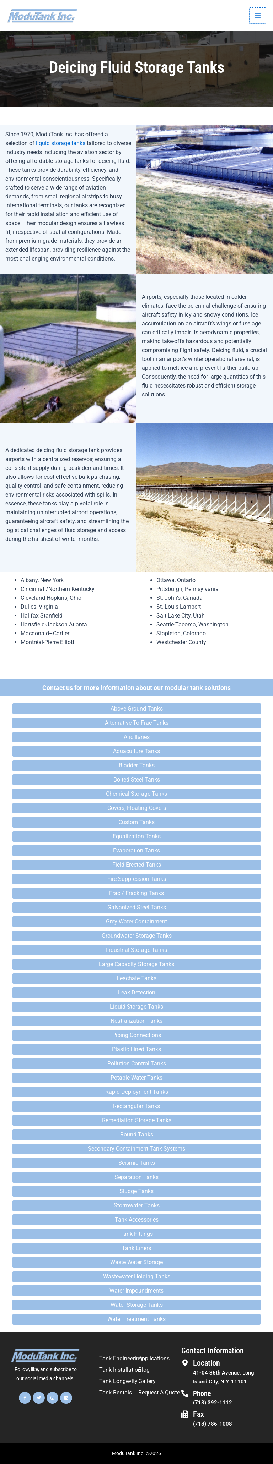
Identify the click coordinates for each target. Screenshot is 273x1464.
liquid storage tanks (60, 143)
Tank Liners (136, 1248)
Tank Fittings (136, 1233)
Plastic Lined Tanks (136, 1049)
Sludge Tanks (136, 1191)
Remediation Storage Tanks (136, 1120)
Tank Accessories (137, 1219)
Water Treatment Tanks (136, 1319)
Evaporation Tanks (136, 850)
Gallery (147, 1381)
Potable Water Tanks (136, 1077)
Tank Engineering (121, 1358)
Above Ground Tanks (137, 708)
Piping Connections (136, 1035)
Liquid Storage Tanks (136, 1006)
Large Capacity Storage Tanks (136, 964)
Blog (144, 1369)
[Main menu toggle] (258, 15)
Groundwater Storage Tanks (137, 935)
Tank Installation (120, 1369)
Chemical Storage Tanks (136, 793)
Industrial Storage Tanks (136, 950)
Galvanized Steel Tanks (136, 907)
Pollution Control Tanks (136, 1063)
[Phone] (184, 1393)
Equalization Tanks (137, 836)
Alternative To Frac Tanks (136, 722)
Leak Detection (136, 992)
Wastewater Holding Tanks (136, 1276)
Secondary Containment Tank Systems (136, 1148)
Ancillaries (137, 737)
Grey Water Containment (136, 921)
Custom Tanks (136, 822)
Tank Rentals (115, 1392)
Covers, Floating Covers (136, 808)
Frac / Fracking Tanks (136, 893)
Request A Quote (159, 1392)
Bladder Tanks (137, 765)
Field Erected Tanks (136, 864)
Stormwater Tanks (137, 1205)
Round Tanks (136, 1134)
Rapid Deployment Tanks (136, 1092)
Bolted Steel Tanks (136, 779)
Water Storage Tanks (137, 1304)
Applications (154, 1358)
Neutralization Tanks (136, 1021)
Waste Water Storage (136, 1262)
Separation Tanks (136, 1177)
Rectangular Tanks (136, 1106)
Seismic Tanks (136, 1162)
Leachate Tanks (136, 978)
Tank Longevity (118, 1381)
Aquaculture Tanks (136, 751)
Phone (202, 1393)
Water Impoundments (136, 1290)
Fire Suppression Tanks (136, 879)
